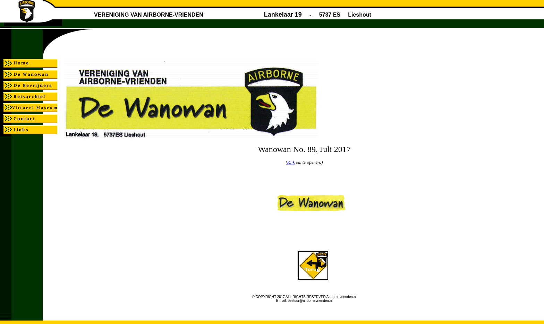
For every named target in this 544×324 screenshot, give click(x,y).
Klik (291, 162)
